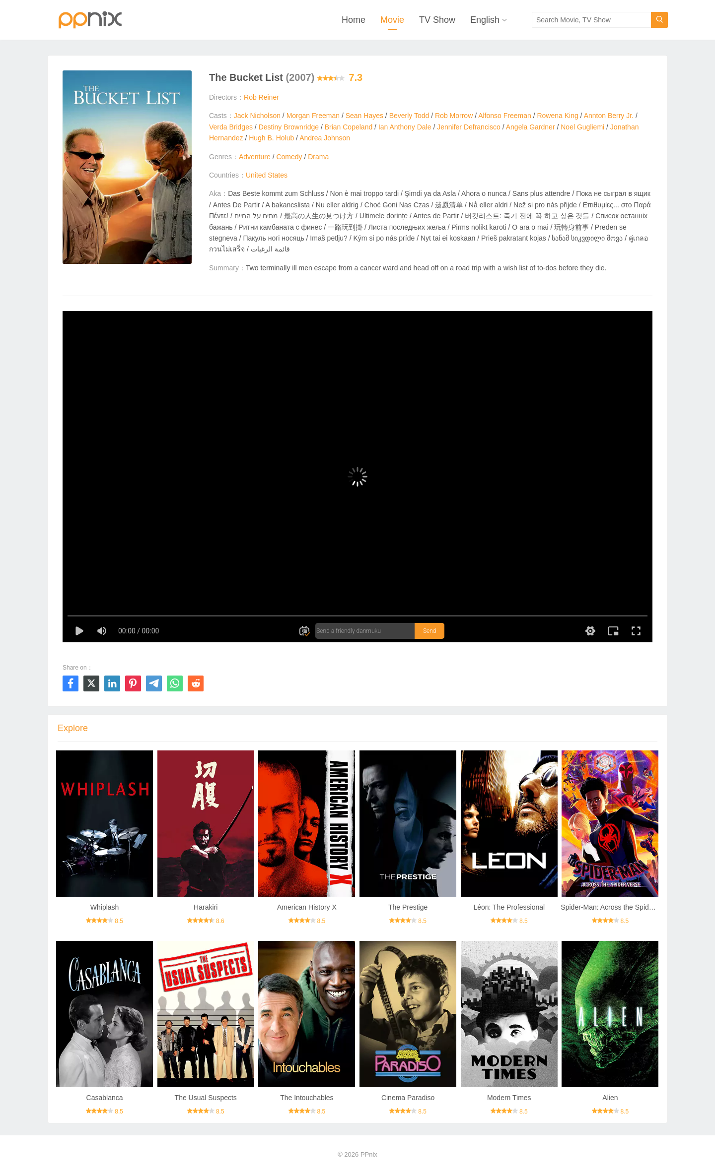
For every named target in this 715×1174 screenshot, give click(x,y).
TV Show (437, 20)
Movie (392, 20)
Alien (610, 1098)
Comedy (289, 157)
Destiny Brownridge (289, 127)
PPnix (368, 1154)
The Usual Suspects (206, 1098)
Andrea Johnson (324, 138)
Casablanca (104, 1098)
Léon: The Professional (509, 907)
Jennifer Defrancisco (468, 127)
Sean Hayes (364, 116)
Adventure (255, 157)
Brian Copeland (349, 127)
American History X (307, 907)
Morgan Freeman (313, 116)
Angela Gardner (530, 127)
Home (353, 20)
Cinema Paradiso (407, 1098)
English (485, 20)
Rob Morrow (454, 116)
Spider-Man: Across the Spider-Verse (618, 907)
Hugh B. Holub (271, 138)
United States (266, 175)
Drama (318, 157)
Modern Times (509, 1098)
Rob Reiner (261, 97)
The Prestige (408, 907)
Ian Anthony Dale (404, 127)
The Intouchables (306, 1098)
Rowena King (557, 116)
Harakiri (205, 907)
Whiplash (104, 907)
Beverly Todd (409, 116)
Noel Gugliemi (582, 127)
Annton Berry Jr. (609, 116)
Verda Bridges (231, 127)
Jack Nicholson (257, 116)
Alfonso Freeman (504, 116)
